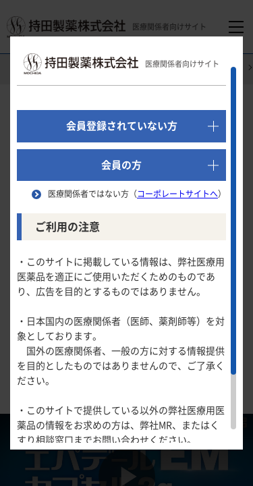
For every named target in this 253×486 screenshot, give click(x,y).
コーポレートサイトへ (177, 194)
